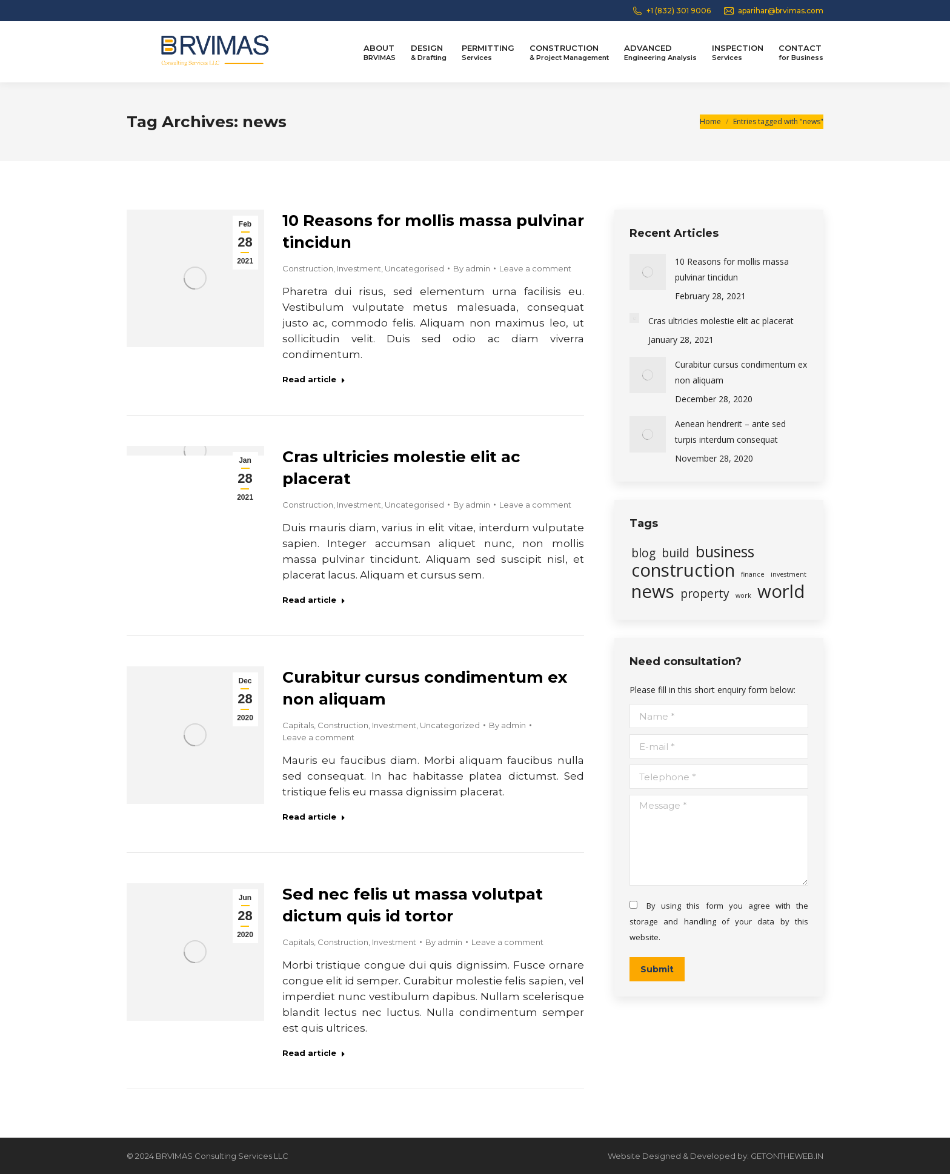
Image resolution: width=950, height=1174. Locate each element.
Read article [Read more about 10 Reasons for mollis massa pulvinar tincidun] (313, 379)
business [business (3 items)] (725, 552)
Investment (359, 268)
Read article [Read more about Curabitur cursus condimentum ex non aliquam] (313, 816)
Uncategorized (450, 725)
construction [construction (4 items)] (683, 570)
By (471, 268)
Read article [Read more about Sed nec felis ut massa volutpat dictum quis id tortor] (313, 1053)
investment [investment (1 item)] (788, 574)
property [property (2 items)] (704, 594)
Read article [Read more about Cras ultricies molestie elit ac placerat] (313, 600)
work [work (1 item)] (743, 595)
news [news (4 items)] (652, 591)
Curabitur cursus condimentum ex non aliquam (741, 372)
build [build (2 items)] (675, 553)
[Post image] (647, 272)
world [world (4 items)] (781, 591)
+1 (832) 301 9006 (671, 10)
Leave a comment (535, 268)
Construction (307, 268)
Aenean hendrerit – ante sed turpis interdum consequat (730, 431)
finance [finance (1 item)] (753, 574)
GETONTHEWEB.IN (787, 1156)
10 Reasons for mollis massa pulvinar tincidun (732, 269)
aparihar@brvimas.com (773, 10)
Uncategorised (414, 268)
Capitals (298, 725)
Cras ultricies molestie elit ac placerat (721, 321)
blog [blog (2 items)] (643, 553)
